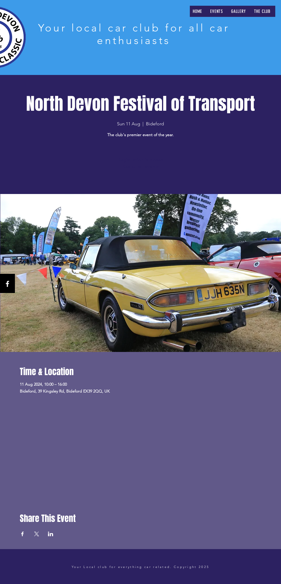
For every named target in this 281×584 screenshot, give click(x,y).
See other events (141, 166)
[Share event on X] (36, 534)
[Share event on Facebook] (22, 534)
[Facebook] (7, 284)
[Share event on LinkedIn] (50, 534)
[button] (216, 11)
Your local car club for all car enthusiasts (133, 34)
